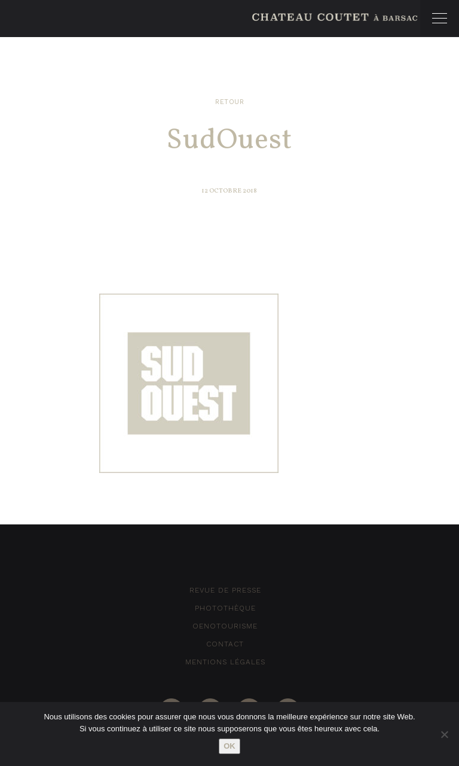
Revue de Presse (225, 590)
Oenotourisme (225, 626)
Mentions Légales (225, 662)
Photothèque (225, 608)
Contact (225, 644)
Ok (229, 745)
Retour (229, 102)
